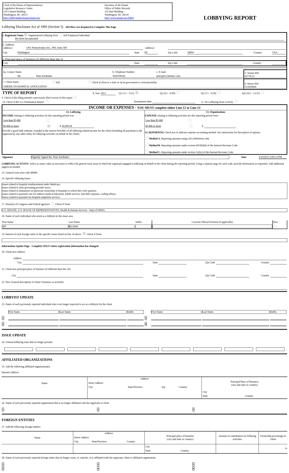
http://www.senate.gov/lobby (119, 17)
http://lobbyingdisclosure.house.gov (22, 17)
